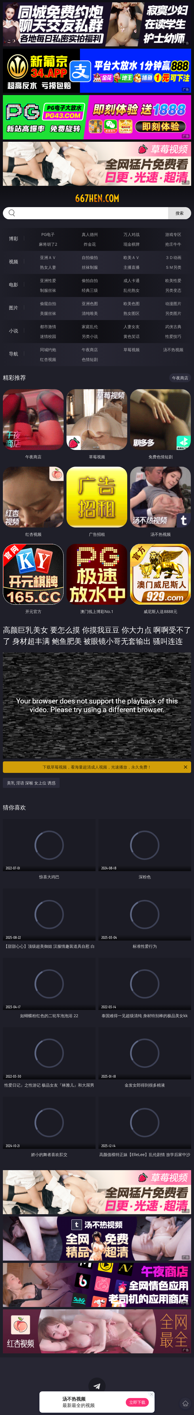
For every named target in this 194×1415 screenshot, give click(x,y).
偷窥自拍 (48, 303)
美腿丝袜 (48, 313)
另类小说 (90, 336)
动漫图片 (173, 303)
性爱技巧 (173, 336)
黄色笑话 (131, 336)
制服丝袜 (48, 290)
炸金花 (90, 244)
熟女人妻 (48, 267)
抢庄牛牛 (173, 244)
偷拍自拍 (90, 280)
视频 (13, 261)
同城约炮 (48, 349)
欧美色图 (131, 303)
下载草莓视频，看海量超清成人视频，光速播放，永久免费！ (115, 767)
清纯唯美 (90, 313)
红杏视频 (48, 359)
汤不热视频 (173, 349)
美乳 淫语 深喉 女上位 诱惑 (31, 783)
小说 (13, 331)
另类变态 (173, 290)
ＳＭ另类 (173, 267)
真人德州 (90, 234)
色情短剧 (90, 359)
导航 (13, 354)
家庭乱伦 (90, 326)
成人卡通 (131, 280)
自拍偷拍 (90, 257)
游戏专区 (173, 234)
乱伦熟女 (131, 290)
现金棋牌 (131, 244)
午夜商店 (90, 349)
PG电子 (48, 234)
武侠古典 (173, 326)
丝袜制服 (90, 267)
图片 (13, 307)
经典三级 (90, 290)
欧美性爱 (173, 280)
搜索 (180, 213)
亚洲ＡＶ (48, 257)
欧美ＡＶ (131, 257)
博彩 (13, 238)
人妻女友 (131, 326)
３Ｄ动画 (173, 257)
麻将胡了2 (48, 244)
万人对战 (131, 234)
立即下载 (137, 1402)
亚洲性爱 (48, 280)
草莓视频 (131, 349)
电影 (13, 284)
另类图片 (173, 313)
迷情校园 (48, 336)
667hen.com (97, 198)
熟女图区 (131, 313)
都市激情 (48, 326)
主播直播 (131, 267)
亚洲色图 (90, 303)
